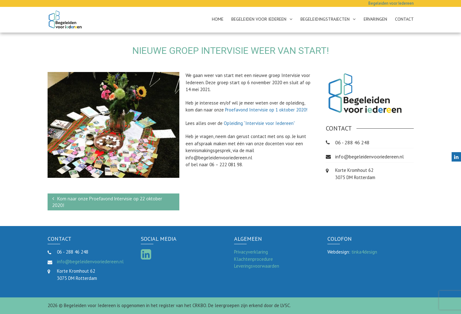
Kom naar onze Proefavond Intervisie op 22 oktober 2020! (107, 202)
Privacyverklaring (251, 252)
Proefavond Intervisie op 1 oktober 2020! (266, 110)
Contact (404, 19)
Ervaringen (375, 19)
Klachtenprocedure (253, 259)
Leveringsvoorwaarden (256, 266)
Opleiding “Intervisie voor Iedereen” (259, 123)
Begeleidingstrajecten (325, 19)
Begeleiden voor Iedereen (258, 19)
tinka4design (364, 252)
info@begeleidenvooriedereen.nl (369, 156)
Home (217, 19)
